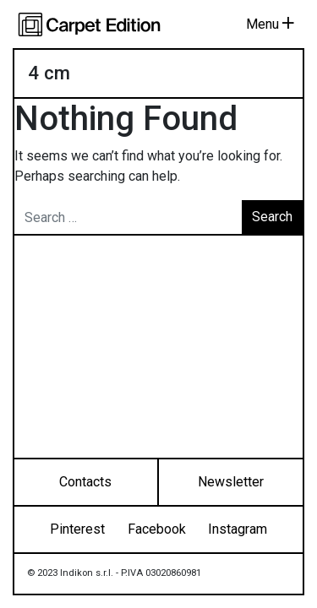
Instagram (237, 529)
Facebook (157, 529)
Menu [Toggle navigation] (270, 24)
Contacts (85, 482)
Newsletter (231, 482)
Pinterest (77, 529)
